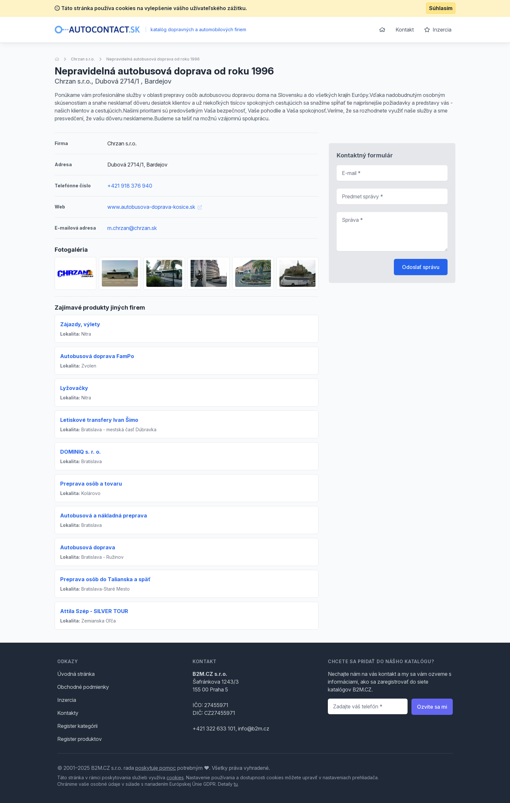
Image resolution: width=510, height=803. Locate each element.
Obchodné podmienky (83, 687)
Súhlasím (440, 8)
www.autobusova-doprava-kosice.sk (154, 207)
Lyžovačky (74, 388)
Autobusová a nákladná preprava (103, 515)
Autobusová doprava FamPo (97, 356)
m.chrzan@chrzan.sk (132, 228)
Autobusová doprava (87, 547)
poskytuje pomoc (155, 768)
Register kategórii (77, 726)
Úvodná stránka (76, 674)
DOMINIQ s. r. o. (80, 451)
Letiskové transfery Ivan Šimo (99, 420)
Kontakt (405, 29)
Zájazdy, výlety (80, 324)
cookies (175, 777)
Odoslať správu (420, 267)
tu (236, 784)
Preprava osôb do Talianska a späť (105, 579)
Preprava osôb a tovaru (91, 483)
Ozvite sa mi (432, 706)
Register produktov (79, 739)
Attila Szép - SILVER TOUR (94, 611)
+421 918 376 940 (129, 185)
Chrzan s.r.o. (83, 59)
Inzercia (437, 29)
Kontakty (67, 713)
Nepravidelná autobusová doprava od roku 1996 (153, 59)
